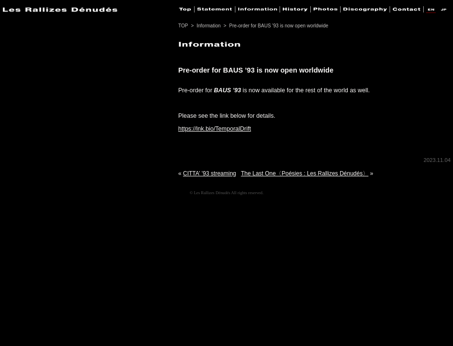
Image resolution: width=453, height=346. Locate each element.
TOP (183, 25)
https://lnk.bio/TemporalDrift (214, 128)
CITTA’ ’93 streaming (209, 173)
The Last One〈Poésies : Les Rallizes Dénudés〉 (304, 173)
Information (208, 25)
